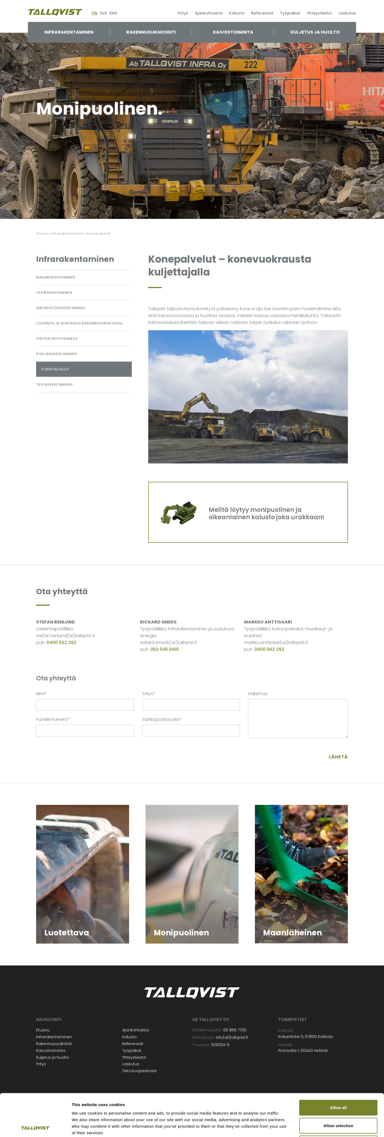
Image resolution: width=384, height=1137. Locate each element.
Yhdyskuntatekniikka (57, 338)
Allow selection (338, 1083)
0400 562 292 (61, 642)
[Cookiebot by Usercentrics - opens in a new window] (35, 1126)
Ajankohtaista (209, 13)
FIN (94, 13)
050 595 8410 (164, 649)
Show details (287, 1126)
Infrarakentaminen (69, 32)
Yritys (183, 13)
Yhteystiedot (319, 13)
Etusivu (43, 1030)
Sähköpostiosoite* (162, 719)
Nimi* (41, 694)
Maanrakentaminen (55, 277)
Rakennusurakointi (151, 32)
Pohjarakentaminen (56, 353)
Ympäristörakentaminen (60, 308)
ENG (114, 13)
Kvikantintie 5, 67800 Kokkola (305, 1036)
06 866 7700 (234, 1030)
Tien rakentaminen (54, 384)
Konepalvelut (55, 369)
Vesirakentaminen (54, 292)
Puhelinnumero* (53, 719)
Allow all (338, 1065)
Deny (338, 1101)
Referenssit (262, 13)
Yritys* (148, 694)
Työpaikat (290, 13)
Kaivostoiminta (233, 32)
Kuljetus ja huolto (315, 32)
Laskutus (347, 13)
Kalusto (237, 13)
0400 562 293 (269, 649)
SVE (103, 13)
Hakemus (257, 694)
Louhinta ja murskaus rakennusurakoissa (79, 323)
